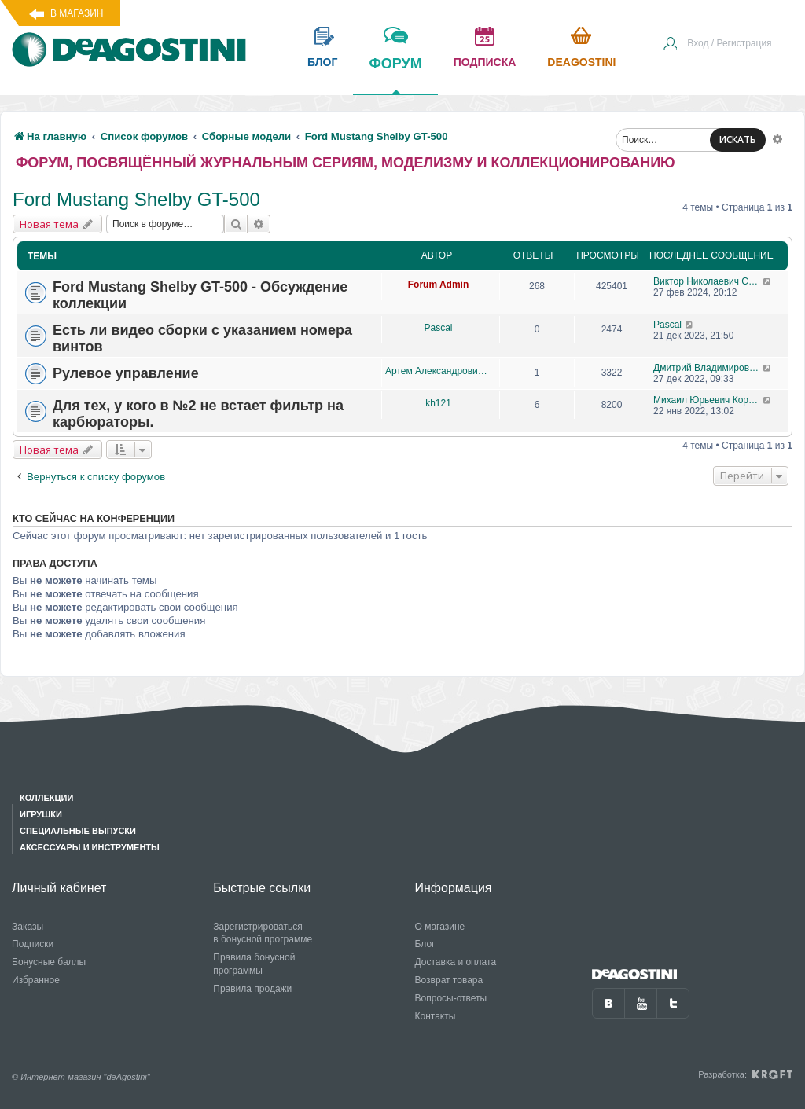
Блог (425, 943)
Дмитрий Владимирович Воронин (708, 367)
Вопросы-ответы (451, 998)
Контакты (435, 1016)
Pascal (438, 327)
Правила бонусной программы (254, 964)
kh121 (438, 403)
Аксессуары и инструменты (90, 847)
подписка (485, 62)
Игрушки (41, 814)
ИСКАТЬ (737, 139)
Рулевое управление (126, 373)
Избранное (36, 980)
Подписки (32, 943)
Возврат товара (449, 980)
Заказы (27, 926)
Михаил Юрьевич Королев (708, 400)
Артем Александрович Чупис (438, 370)
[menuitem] (717, 44)
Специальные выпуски (78, 830)
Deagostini (581, 62)
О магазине (440, 926)
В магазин (76, 13)
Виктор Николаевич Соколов (708, 281)
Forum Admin (438, 284)
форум (395, 75)
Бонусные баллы (49, 962)
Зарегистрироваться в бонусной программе (262, 933)
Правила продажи (252, 988)
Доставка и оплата (456, 962)
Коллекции (46, 797)
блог (322, 62)
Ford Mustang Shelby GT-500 (136, 199)
